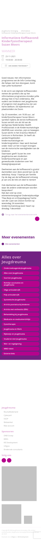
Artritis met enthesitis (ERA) (16, 309)
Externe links (9, 353)
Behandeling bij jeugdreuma (16, 314)
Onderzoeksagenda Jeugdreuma (17, 268)
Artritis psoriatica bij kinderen (17, 304)
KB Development (9, 442)
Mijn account (8, 426)
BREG (5, 439)
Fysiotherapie (10, 324)
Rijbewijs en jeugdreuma (14, 334)
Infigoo (6, 446)
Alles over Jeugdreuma (13, 273)
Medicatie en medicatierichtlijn (17, 319)
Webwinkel (7, 422)
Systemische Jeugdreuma (14, 299)
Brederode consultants (12, 449)
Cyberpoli (7, 415)
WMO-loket (9, 348)
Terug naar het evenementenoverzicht (19, 214)
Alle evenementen (11, 244)
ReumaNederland (10, 412)
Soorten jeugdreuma (13, 278)
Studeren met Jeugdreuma (15, 339)
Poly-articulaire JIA (11, 295)
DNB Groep (7, 435)
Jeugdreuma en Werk (13, 329)
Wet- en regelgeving (12, 344)
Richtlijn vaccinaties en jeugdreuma (13, 284)
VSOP (5, 419)
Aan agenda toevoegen (16, 66)
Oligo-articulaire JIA (12, 290)
